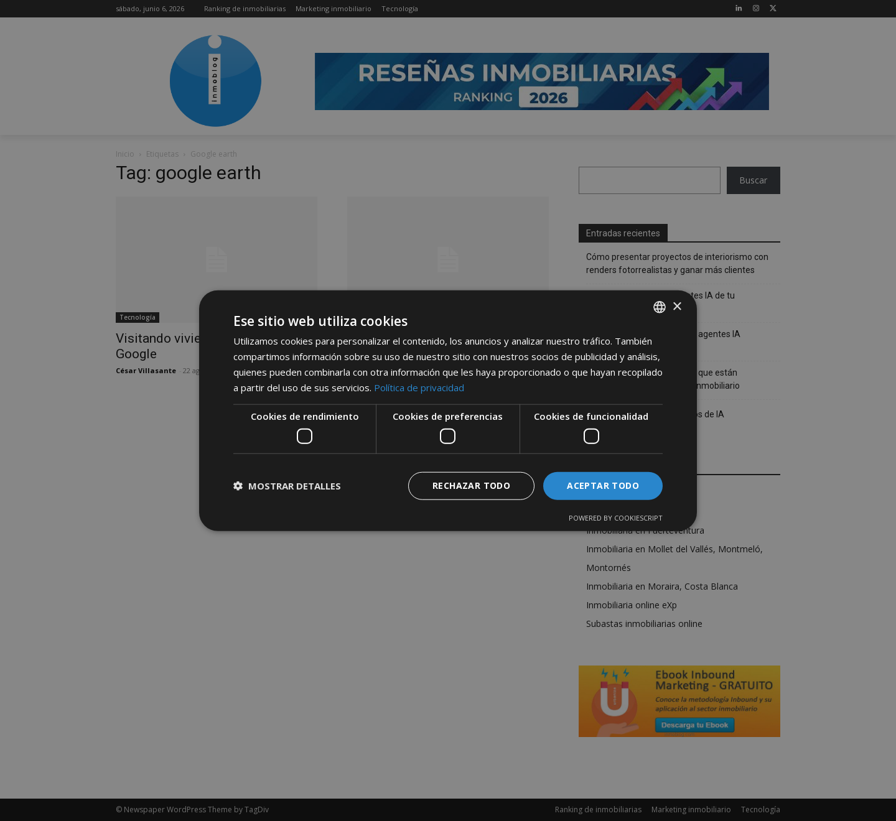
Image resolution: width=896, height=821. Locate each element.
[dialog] (448, 410)
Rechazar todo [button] (471, 485)
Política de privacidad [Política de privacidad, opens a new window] (419, 387)
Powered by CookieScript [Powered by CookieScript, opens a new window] (616, 517)
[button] (287, 485)
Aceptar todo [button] (603, 485)
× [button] (676, 306)
